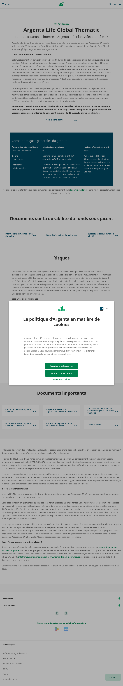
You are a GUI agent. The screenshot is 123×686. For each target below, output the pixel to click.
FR (102, 308)
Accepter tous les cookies (61, 366)
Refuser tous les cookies (62, 373)
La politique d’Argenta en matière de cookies (61, 321)
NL (107, 308)
